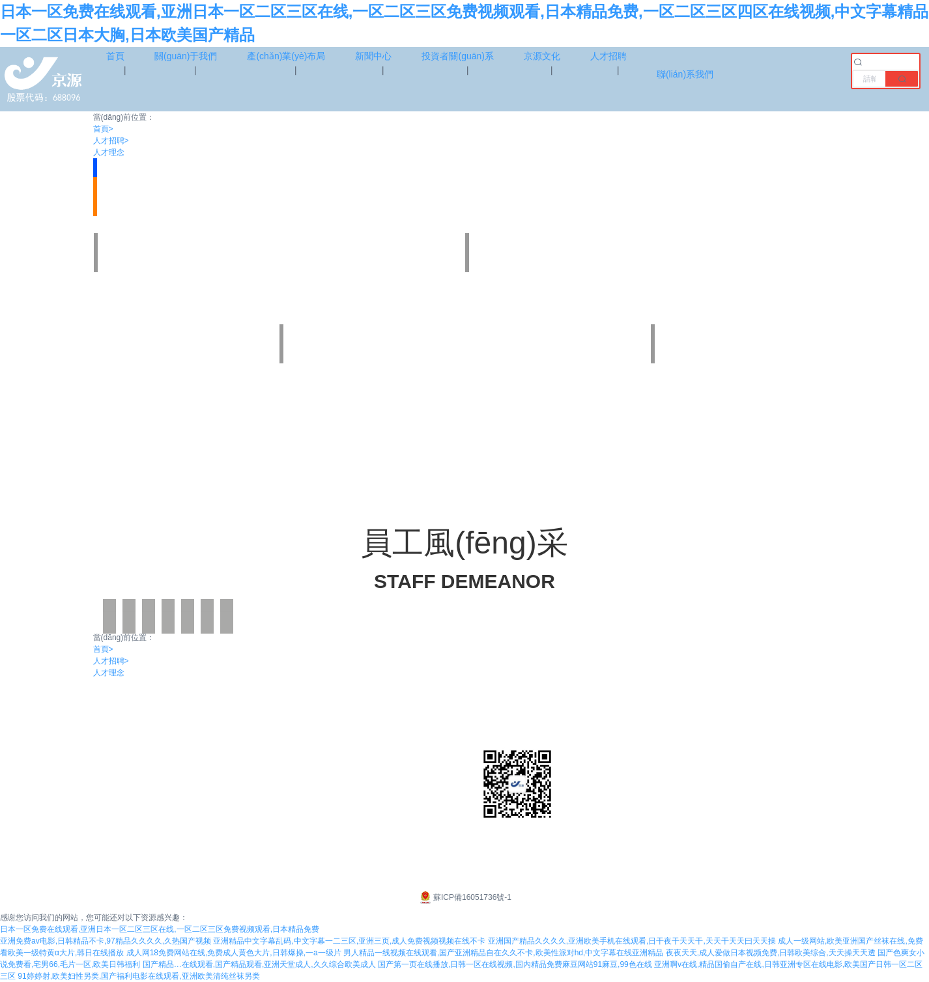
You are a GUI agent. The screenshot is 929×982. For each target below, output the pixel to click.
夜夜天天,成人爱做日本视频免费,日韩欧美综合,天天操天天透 (771, 952)
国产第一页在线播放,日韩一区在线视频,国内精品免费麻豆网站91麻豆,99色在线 (515, 964)
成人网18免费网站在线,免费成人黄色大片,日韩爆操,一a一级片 (233, 952)
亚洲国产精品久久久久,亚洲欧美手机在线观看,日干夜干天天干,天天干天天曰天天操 (632, 941)
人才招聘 (111, 140)
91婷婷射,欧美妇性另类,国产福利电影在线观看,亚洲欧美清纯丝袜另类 (138, 976)
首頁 (103, 128)
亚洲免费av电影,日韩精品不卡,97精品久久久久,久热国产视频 (105, 941)
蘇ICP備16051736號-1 (464, 897)
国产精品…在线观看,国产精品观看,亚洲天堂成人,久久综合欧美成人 (259, 964)
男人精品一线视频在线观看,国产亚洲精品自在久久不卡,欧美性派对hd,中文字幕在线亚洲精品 (503, 952)
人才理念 (108, 152)
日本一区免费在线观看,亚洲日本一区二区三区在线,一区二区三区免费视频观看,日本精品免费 (159, 929)
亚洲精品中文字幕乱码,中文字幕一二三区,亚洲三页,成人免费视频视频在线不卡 (349, 941)
